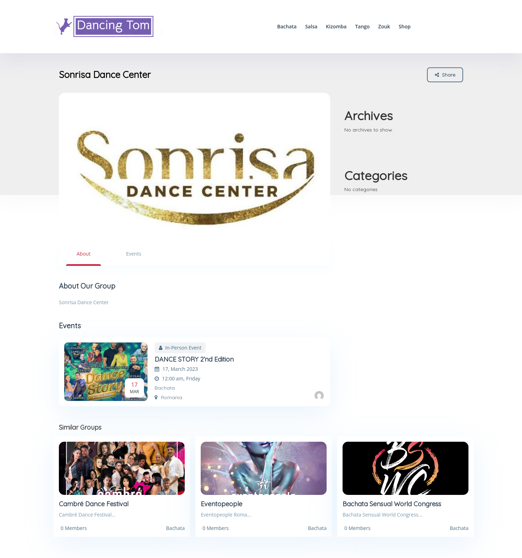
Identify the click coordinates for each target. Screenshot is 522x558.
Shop (405, 26)
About (83, 253)
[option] (194, 162)
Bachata (286, 26)
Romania (168, 397)
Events (133, 253)
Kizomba (336, 26)
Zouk (384, 26)
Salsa (311, 26)
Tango (362, 26)
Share (445, 74)
